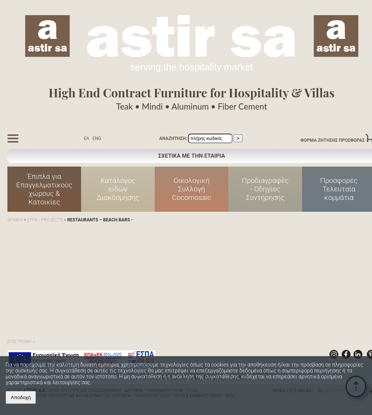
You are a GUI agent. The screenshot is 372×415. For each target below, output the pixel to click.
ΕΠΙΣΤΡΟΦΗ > (21, 341)
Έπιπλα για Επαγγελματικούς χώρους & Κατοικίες (44, 189)
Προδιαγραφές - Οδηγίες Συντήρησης (265, 189)
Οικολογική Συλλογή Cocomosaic (191, 189)
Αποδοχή (21, 397)
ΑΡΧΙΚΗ (15, 219)
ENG (97, 138)
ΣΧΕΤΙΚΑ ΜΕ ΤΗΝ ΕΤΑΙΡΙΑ (191, 156)
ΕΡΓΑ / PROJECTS (45, 219)
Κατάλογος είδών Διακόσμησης (118, 189)
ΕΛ (87, 138)
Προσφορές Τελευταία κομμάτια (339, 189)
